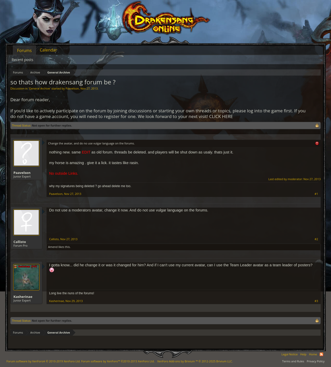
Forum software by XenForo (43, 361)
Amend (53, 247)
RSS (321, 354)
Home (313, 354)
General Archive (39, 88)
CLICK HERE (221, 116)
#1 (316, 194)
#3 (316, 301)
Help (303, 354)
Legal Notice (289, 354)
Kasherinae (22, 297)
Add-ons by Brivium (195, 361)
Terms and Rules (293, 361)
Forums (24, 50)
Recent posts (22, 59)
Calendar (48, 50)
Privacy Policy (316, 361)
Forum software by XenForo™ (118, 361)
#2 (316, 239)
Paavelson (72, 88)
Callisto (19, 242)
